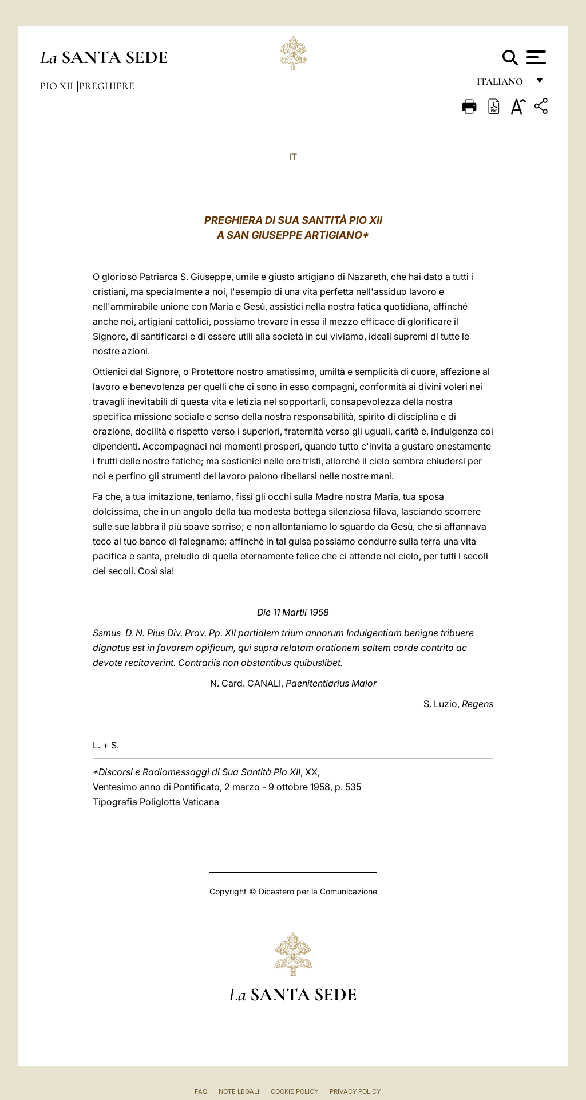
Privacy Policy (355, 1091)
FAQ (201, 1091)
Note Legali (239, 1091)
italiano (502, 84)
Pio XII (58, 86)
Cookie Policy (294, 1091)
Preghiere (106, 86)
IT (293, 157)
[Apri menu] (535, 57)
